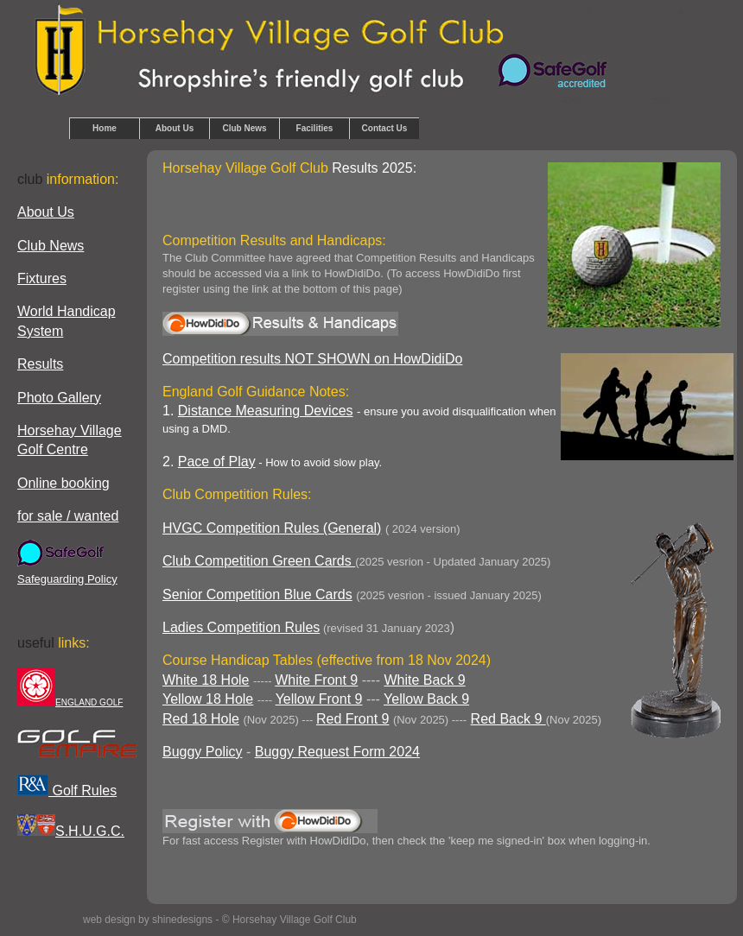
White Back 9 (424, 680)
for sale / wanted (67, 516)
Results (40, 364)
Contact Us (385, 128)
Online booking (63, 483)
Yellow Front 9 (319, 699)
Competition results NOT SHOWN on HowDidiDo (312, 358)
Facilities (314, 128)
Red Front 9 (352, 718)
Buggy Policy (202, 751)
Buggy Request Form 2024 (337, 751)
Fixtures (42, 278)
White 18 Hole (206, 680)
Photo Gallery (59, 397)
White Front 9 (316, 680)
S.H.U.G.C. (70, 831)
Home (104, 128)
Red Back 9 (508, 718)
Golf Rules (67, 790)
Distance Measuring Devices (265, 410)
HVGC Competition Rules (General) (271, 528)
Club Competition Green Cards (258, 560)
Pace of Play (217, 461)
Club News (244, 128)
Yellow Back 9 (426, 699)
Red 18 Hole (200, 718)
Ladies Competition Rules (241, 627)
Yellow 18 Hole (207, 699)
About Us (175, 128)
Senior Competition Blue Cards (257, 594)
